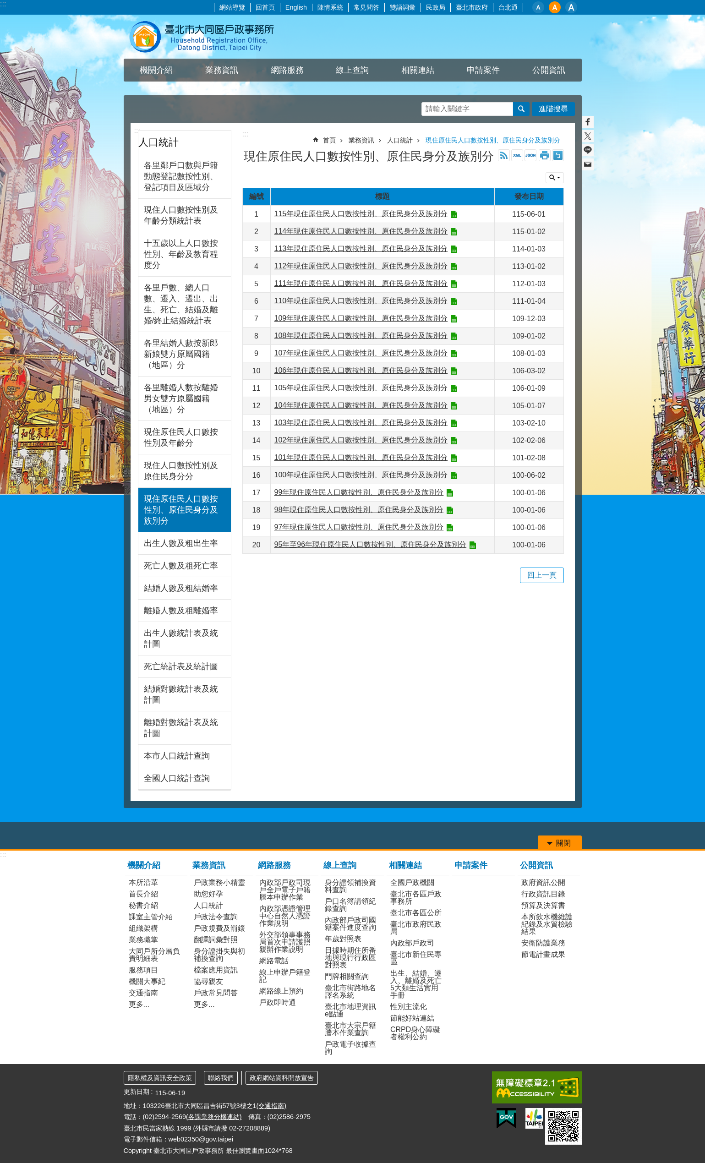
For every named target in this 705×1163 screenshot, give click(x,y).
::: (3, 4)
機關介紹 (143, 865)
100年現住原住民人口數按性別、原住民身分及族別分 (361, 475)
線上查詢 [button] (352, 70)
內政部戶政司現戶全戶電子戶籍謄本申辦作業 (285, 890)
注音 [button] (558, 155)
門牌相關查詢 (347, 976)
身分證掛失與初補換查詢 (219, 954)
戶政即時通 (277, 1002)
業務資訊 (361, 140)
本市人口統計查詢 (177, 755)
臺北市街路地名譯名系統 (350, 991)
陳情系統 (330, 7)
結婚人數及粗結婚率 (181, 588)
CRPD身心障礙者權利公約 (415, 1033)
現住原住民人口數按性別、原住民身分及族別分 (181, 509)
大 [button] (571, 7)
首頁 (329, 140)
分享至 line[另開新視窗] (588, 150)
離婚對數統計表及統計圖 (181, 728)
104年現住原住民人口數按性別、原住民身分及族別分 (361, 405)
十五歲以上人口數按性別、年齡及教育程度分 (181, 254)
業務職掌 (143, 940)
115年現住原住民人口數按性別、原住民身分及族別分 (361, 214)
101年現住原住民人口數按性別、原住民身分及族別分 (361, 457)
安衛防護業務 (543, 943)
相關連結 (405, 865)
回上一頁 (542, 575)
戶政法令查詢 (216, 917)
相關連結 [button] (417, 70)
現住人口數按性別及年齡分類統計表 (181, 215)
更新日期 (136, 1091)
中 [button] (555, 7)
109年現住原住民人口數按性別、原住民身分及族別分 (361, 318)
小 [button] (538, 7)
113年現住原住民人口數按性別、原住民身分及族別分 (361, 248)
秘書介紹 (143, 905)
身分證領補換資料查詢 (350, 886)
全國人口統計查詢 (177, 778)
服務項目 (143, 970)
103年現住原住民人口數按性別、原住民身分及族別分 (361, 422)
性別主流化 (408, 1006)
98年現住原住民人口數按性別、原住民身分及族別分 (359, 509)
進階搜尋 (553, 109)
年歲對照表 (343, 939)
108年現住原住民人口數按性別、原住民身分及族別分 (361, 335)
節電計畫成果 (543, 954)
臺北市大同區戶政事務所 (204, 36)
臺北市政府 (472, 7)
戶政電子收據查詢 (350, 1047)
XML (517, 155)
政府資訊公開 (543, 882)
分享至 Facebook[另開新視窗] (588, 122)
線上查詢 (339, 865)
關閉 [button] (555, 177)
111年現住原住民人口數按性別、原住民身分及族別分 (361, 283)
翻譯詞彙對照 (216, 940)
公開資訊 (536, 865)
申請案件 (483, 70)
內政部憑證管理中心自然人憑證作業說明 (285, 916)
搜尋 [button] (521, 109)
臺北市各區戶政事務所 (416, 897)
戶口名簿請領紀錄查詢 (350, 904)
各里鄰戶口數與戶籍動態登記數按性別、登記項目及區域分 (181, 176)
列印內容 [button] (545, 155)
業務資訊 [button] (221, 70)
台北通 (508, 7)
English (296, 7)
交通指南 (143, 993)
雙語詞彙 (402, 7)
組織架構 (143, 928)
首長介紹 (143, 894)
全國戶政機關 (412, 882)
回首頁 (265, 7)
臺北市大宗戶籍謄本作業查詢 (350, 1029)
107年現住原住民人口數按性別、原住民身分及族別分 (361, 353)
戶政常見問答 (216, 993)
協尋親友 (208, 981)
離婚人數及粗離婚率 (181, 610)
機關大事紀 (147, 981)
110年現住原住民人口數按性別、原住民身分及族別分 (361, 301)
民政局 (435, 7)
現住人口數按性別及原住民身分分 (181, 471)
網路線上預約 (281, 991)
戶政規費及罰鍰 (219, 928)
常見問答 (366, 7)
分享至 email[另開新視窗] (588, 164)
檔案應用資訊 (216, 970)
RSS (504, 155)
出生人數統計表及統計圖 (181, 638)
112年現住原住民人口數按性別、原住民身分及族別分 (361, 266)
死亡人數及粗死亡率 (181, 565)
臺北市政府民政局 (416, 927)
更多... (139, 1004)
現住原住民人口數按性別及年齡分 (181, 437)
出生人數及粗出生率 (181, 543)
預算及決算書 (543, 905)
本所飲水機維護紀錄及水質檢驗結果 (547, 924)
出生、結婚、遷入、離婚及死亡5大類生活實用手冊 (416, 984)
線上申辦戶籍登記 (285, 975)
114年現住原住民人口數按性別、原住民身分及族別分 (361, 231)
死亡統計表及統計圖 (181, 666)
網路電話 (274, 961)
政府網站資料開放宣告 (282, 1077)
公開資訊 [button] (548, 70)
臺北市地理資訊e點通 (350, 1010)
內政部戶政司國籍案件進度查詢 (350, 923)
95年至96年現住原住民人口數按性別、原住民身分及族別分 (370, 544)
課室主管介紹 (151, 917)
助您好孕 (208, 894)
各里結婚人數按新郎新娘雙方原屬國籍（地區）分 (181, 354)
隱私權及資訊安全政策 (160, 1077)
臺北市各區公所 (416, 913)
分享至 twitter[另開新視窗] (588, 136)
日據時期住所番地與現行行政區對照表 (350, 957)
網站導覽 (232, 7)
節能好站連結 (412, 1018)
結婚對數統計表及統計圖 (181, 694)
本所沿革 (143, 882)
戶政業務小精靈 (219, 882)
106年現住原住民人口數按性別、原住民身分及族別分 (361, 370)
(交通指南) (272, 1105)
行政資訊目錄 (543, 894)
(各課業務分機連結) (214, 1116)
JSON (530, 155)
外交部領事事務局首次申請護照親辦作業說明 (285, 942)
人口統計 (158, 142)
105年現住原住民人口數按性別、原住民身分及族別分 (361, 388)
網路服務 (274, 865)
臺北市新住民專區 (416, 958)
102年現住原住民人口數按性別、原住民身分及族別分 (361, 440)
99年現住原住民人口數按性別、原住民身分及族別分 (359, 492)
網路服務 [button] (287, 70)
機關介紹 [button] (156, 70)
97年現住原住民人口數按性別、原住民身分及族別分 (359, 527)
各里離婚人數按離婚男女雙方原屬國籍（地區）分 (181, 398)
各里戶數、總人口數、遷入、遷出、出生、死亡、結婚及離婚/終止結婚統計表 (181, 304)
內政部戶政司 (412, 943)
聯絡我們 (221, 1077)
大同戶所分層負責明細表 (154, 954)
